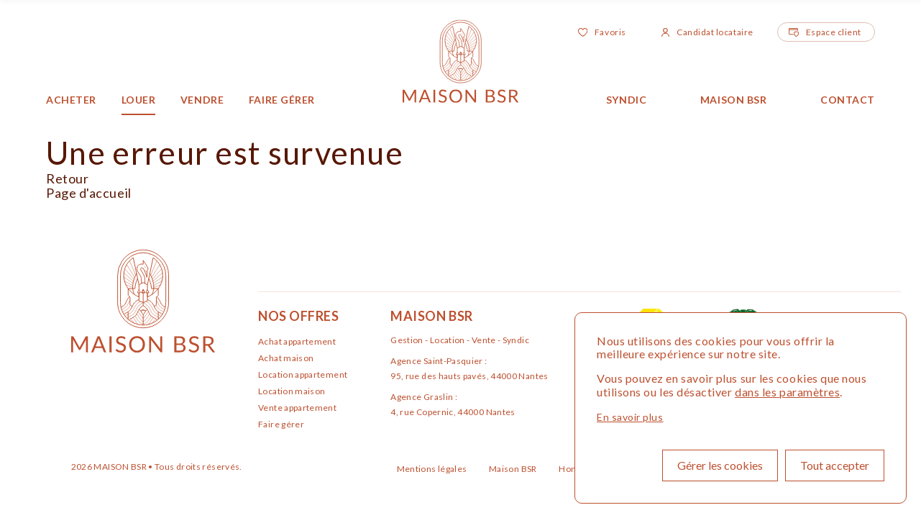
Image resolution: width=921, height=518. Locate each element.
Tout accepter (834, 465)
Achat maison (285, 358)
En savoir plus (630, 417)
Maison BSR (733, 100)
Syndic (626, 100)
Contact (847, 100)
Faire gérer (282, 100)
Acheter (71, 100)
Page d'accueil (89, 193)
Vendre (202, 100)
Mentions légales (433, 468)
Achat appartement (297, 341)
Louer (139, 100)
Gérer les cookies (720, 465)
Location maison (291, 391)
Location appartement (302, 374)
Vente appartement (297, 407)
